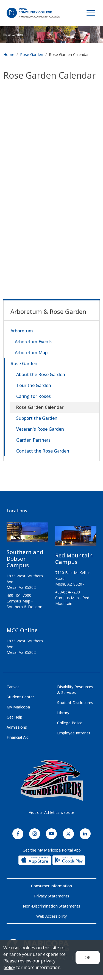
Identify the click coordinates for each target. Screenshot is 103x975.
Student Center (20, 696)
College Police (69, 722)
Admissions (17, 727)
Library (63, 712)
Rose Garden (13, 34)
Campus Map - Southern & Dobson (24, 603)
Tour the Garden (33, 385)
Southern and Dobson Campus (25, 558)
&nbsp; (51, 171)
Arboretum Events (33, 342)
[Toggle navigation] (90, 12)
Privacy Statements (51, 896)
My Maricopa (18, 707)
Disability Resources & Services (75, 689)
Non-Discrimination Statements (51, 906)
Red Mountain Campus (74, 559)
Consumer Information (51, 885)
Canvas (13, 686)
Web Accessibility (51, 916)
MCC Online (22, 630)
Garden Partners (33, 440)
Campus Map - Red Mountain (72, 600)
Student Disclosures (75, 702)
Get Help (14, 717)
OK (88, 958)
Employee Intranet (73, 732)
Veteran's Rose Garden (40, 429)
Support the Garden (36, 418)
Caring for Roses (33, 396)
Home (8, 54)
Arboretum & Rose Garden (48, 311)
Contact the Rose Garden (42, 451)
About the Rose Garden (40, 374)
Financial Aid (18, 737)
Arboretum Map (31, 353)
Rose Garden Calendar (40, 407)
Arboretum (21, 331)
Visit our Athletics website (51, 812)
